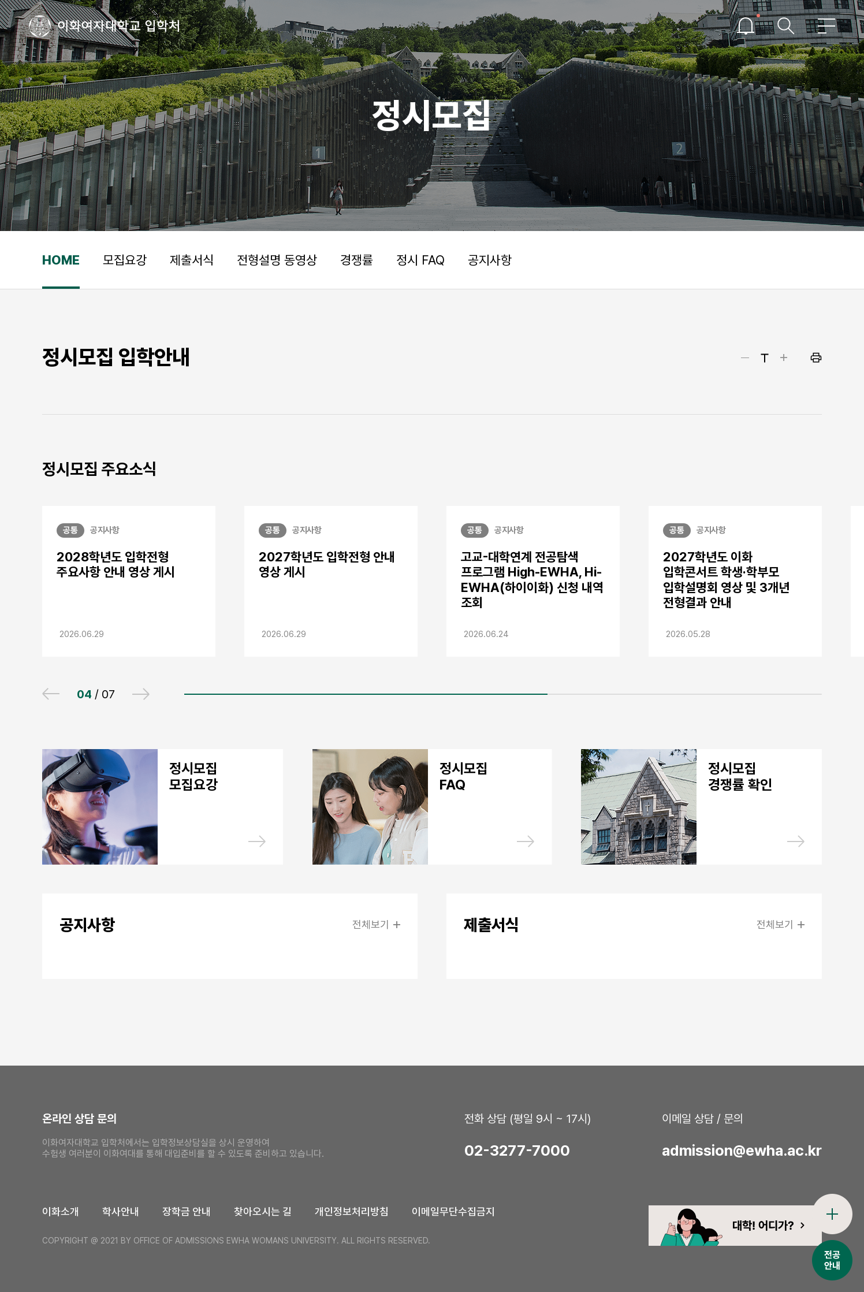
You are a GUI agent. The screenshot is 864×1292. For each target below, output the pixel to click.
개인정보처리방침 (352, 1211)
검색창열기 (786, 26)
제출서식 (192, 259)
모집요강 (125, 259)
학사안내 (120, 1211)
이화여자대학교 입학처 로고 (104, 26)
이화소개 (60, 1211)
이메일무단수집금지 (453, 1211)
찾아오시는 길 (263, 1211)
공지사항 (490, 259)
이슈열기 (745, 26)
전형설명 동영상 (277, 259)
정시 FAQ (420, 259)
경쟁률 (356, 259)
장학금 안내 (186, 1211)
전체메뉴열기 (826, 26)
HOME (61, 259)
